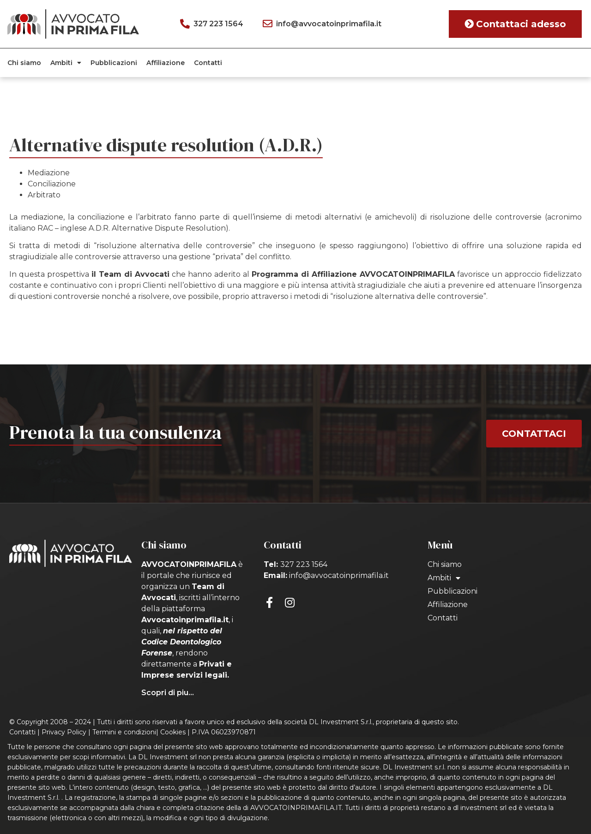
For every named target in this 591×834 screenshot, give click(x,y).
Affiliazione (165, 63)
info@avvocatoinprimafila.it (339, 575)
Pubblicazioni (113, 63)
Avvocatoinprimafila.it (185, 619)
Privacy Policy (64, 732)
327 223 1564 (303, 564)
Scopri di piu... (167, 692)
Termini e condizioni (124, 732)
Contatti (208, 63)
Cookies (173, 732)
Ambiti (65, 63)
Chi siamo (24, 63)
